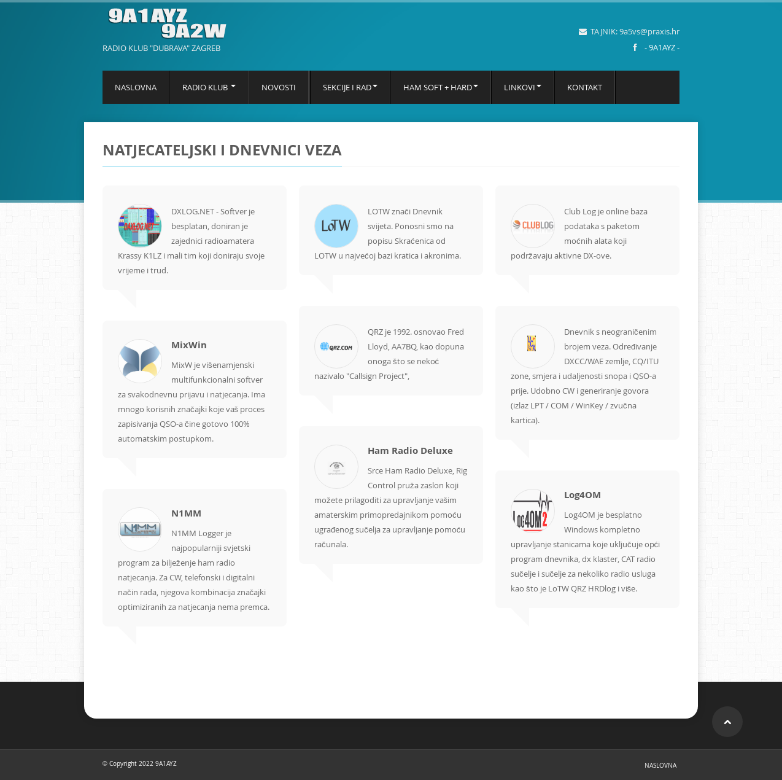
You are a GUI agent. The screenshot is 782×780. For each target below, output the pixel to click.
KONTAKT (584, 87)
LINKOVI (522, 87)
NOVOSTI (278, 87)
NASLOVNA (136, 87)
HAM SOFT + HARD (440, 87)
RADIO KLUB (209, 87)
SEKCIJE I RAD (350, 87)
